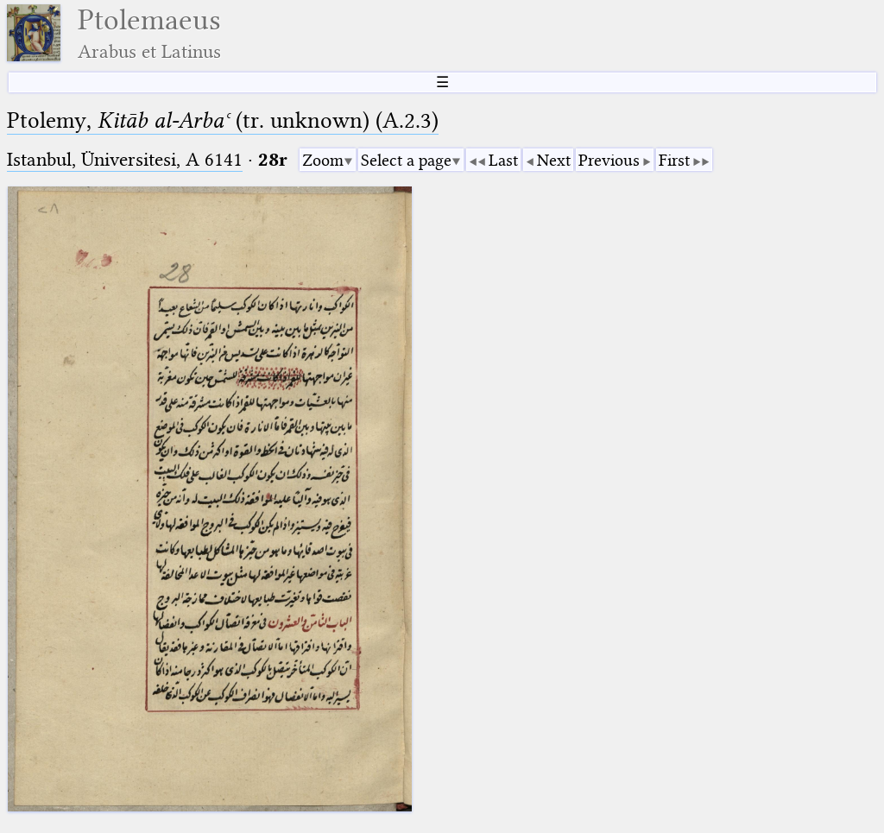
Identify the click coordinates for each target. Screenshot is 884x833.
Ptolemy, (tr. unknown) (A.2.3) (223, 120)
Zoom (323, 160)
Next (554, 160)
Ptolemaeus (149, 33)
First (674, 160)
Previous (609, 160)
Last (503, 160)
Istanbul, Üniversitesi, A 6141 (125, 159)
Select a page (406, 160)
